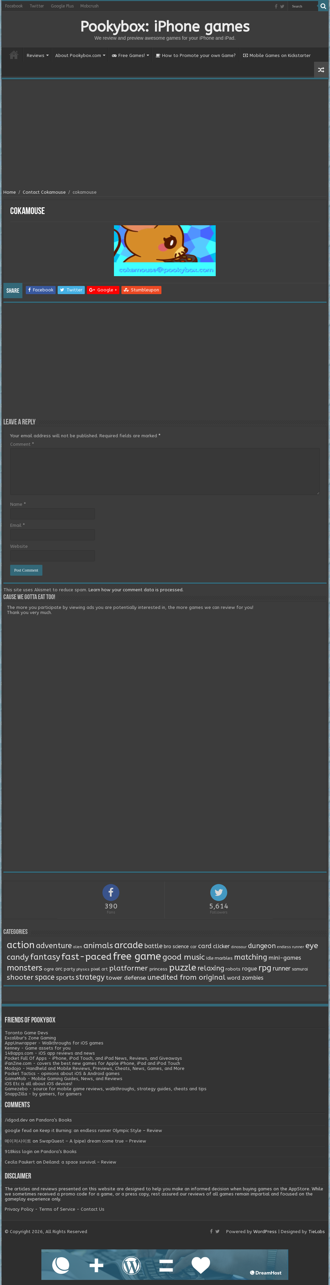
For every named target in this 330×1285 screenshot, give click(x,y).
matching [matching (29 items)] (250, 957)
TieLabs (316, 1231)
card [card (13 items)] (205, 946)
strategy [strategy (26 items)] (90, 977)
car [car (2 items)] (193, 946)
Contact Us (92, 1209)
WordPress (265, 1231)
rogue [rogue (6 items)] (249, 968)
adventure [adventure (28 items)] (54, 945)
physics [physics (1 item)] (83, 969)
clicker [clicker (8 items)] (221, 946)
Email (17, 525)
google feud (18, 1130)
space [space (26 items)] (45, 977)
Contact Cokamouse (44, 192)
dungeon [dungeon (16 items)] (262, 946)
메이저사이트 (18, 1141)
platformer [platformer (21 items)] (128, 968)
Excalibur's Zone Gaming (30, 1037)
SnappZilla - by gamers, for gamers (43, 1093)
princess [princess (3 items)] (158, 969)
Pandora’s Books (54, 1120)
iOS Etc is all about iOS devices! (38, 1083)
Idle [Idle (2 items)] (209, 958)
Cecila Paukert (20, 1162)
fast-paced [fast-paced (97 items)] (86, 956)
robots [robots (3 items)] (233, 969)
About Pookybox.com (78, 55)
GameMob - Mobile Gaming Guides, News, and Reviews (63, 1078)
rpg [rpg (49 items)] (264, 968)
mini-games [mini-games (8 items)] (285, 957)
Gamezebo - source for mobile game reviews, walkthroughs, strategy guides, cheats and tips (106, 1088)
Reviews (35, 55)
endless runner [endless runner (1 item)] (290, 947)
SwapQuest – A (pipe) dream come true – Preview (92, 1141)
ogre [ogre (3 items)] (49, 969)
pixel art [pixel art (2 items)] (99, 969)
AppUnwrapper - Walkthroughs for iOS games (54, 1043)
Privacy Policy (19, 1209)
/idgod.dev (16, 1120)
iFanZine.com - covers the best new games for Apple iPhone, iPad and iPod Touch (92, 1063)
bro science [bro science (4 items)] (176, 947)
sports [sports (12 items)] (65, 977)
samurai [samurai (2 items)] (300, 969)
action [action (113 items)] (21, 945)
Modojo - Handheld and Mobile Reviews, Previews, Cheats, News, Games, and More (95, 1068)
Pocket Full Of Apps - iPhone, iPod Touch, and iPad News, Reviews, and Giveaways (93, 1058)
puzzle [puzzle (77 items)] (182, 967)
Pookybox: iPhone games (165, 26)
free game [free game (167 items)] (137, 956)
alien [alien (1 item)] (77, 947)
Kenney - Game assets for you (38, 1048)
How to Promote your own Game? (196, 55)
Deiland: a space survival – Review (79, 1162)
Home (14, 54)
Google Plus (62, 6)
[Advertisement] (165, 135)
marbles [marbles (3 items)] (224, 958)
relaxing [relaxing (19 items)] (210, 968)
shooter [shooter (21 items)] (20, 977)
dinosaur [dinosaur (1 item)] (239, 947)
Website (19, 546)
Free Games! (128, 55)
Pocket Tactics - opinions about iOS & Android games (62, 1073)
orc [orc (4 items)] (58, 969)
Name (18, 504)
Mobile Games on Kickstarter (277, 55)
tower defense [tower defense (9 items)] (126, 977)
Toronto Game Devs (26, 1032)
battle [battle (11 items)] (153, 946)
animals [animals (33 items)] (98, 945)
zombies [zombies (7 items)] (253, 978)
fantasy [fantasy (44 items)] (45, 957)
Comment (22, 444)
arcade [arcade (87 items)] (128, 945)
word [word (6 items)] (233, 978)
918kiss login (19, 1151)
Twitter (37, 6)
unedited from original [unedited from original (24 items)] (186, 977)
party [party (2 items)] (69, 969)
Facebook (14, 6)
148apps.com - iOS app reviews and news (50, 1053)
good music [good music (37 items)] (183, 957)
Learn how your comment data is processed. (136, 589)
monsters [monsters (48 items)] (24, 968)
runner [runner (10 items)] (282, 968)
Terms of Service (57, 1209)
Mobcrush (89, 6)
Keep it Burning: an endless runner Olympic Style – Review (101, 1130)
